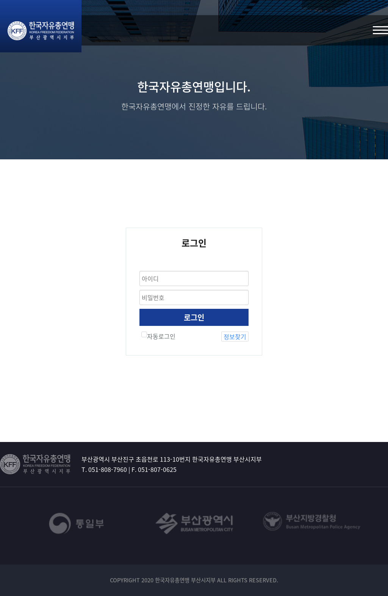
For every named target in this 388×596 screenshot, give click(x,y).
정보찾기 (235, 336)
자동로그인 (158, 336)
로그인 (194, 317)
